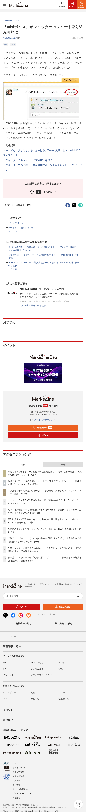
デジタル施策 (37, 669)
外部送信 (16, 798)
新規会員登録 (42, 427)
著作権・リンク (19, 768)
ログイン (42, 435)
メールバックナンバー (43, 420)
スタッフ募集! (18, 772)
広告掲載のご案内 (22, 623)
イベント (9, 710)
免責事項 (16, 781)
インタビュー (9, 692)
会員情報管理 (18, 776)
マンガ (61, 692)
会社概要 (16, 785)
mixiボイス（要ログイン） (21, 227)
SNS (60, 669)
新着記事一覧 (12, 646)
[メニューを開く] (4, 4)
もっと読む (11, 269)
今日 (23, 465)
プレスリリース (16, 223)
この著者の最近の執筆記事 (33, 305)
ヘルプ (15, 763)
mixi (5, 44)
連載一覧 (35, 699)
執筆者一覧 (63, 699)
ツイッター (13, 232)
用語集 (8, 720)
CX (4, 669)
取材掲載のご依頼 (63, 623)
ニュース (9, 636)
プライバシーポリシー (22, 793)
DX (4, 662)
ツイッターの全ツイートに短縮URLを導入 (29, 160)
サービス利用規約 (20, 789)
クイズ (6, 699)
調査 (33, 692)
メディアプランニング (41, 675)
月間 (63, 465)
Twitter (13, 44)
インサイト (8, 675)
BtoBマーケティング (40, 662)
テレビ (61, 662)
